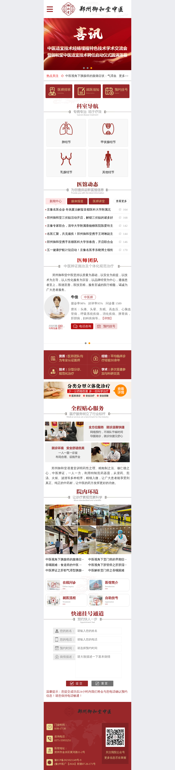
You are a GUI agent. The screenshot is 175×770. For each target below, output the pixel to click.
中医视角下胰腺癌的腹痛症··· (65, 559)
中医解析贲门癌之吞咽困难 (106, 570)
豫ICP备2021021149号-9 (67, 760)
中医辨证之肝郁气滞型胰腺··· (65, 570)
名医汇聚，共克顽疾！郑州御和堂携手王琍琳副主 (80, 233)
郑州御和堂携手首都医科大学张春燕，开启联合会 (80, 242)
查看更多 (121, 201)
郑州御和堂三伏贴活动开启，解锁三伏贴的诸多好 (80, 217)
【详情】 (101, 327)
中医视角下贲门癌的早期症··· (107, 559)
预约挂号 (109, 335)
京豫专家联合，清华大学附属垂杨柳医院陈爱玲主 (80, 225)
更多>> (123, 76)
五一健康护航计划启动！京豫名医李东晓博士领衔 (80, 250)
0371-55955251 (62, 740)
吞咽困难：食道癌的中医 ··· (64, 565)
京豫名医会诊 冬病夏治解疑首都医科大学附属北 (79, 209)
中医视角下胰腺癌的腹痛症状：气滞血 (90, 72)
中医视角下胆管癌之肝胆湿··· (107, 565)
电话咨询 (85, 335)
